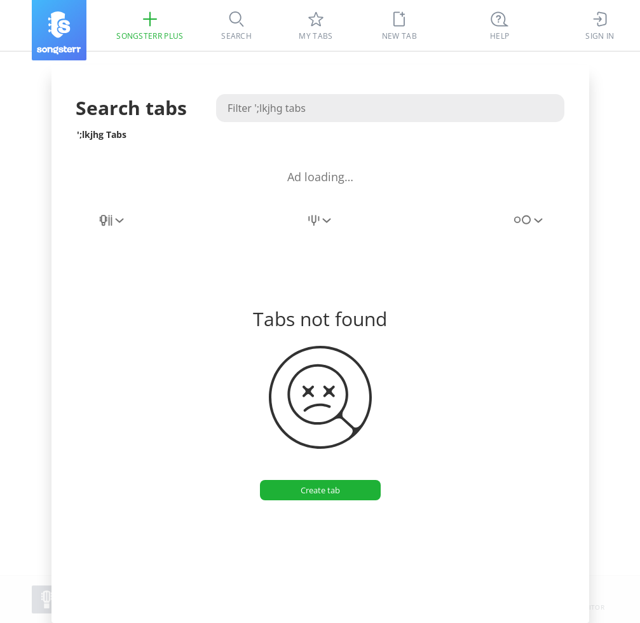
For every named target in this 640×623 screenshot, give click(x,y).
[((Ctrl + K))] (499, 25)
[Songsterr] (59, 30)
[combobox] (112, 227)
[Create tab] (319, 490)
